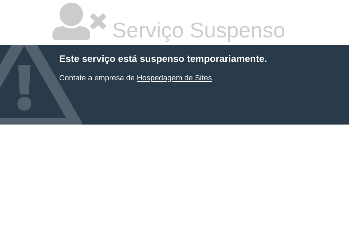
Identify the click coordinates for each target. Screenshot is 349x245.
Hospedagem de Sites (174, 78)
